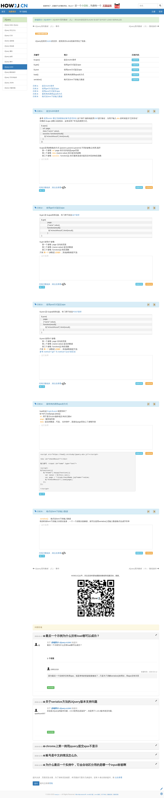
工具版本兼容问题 (41, 33)
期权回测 (115, 794)
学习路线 (23, 11)
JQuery (47, 20)
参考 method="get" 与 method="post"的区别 (58, 352)
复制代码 (139, 187)
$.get (49, 411)
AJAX (49, 41)
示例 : (44, 86)
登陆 (51, 783)
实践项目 (12, 11)
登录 (161, 11)
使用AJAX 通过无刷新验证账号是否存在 (60, 118)
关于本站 (103, 794)
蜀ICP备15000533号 (80, 794)
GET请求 (75, 215)
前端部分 (38, 20)
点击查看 (118, 777)
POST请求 (77, 312)
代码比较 (149, 187)
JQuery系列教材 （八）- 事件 (46, 26)
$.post (54, 411)
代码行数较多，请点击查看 (52, 187)
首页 (3, 11)
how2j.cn (57, 794)
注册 (153, 11)
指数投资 (109, 794)
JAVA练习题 (90, 794)
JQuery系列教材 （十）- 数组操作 (144, 26)
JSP (96, 118)
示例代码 (135, 60)
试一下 (42, 190)
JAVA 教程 (97, 794)
